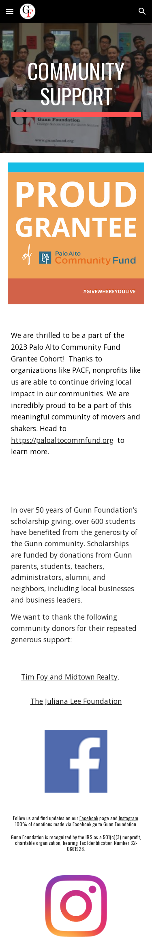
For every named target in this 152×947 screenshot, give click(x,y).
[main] (76, 87)
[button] (9, 11)
